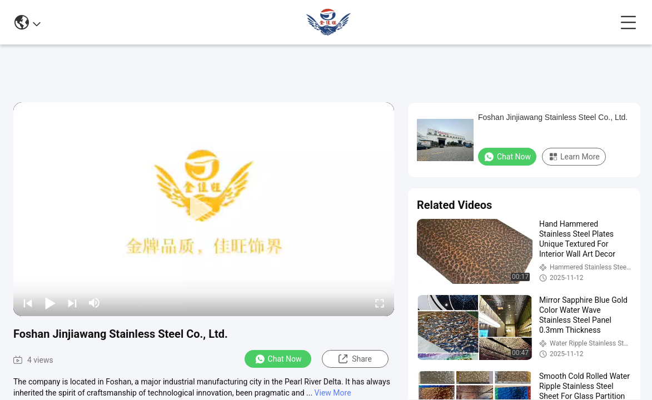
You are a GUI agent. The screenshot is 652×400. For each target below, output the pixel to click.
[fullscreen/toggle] (380, 302)
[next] (72, 302)
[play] (204, 209)
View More (333, 392)
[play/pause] (50, 302)
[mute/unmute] (94, 302)
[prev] (28, 302)
